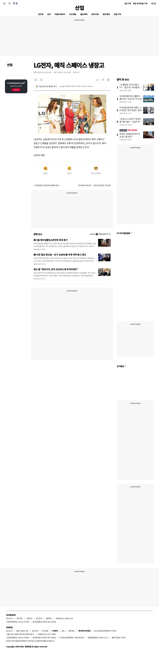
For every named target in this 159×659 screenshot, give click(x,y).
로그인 (153, 3)
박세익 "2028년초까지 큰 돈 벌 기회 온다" (129, 135)
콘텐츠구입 (24, 631)
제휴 (17, 631)
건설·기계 (117, 14)
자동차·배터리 (60, 14)
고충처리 (29, 618)
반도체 (40, 14)
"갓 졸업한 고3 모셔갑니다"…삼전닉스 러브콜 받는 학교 (130, 87)
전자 (49, 14)
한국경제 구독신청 (84, 185)
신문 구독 (127, 3)
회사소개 (9, 618)
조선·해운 (72, 14)
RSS (63, 631)
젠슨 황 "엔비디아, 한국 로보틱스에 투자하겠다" (56, 269)
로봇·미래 (95, 14)
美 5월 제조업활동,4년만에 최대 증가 (51, 240)
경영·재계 (106, 14)
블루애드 (49, 618)
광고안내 (39, 618)
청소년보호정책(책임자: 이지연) (105, 631)
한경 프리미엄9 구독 (140, 3)
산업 (79, 7)
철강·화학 (83, 14)
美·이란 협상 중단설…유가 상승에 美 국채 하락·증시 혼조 (60, 254)
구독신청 (19, 618)
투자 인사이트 (128, 130)
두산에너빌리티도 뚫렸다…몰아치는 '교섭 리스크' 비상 (130, 97)
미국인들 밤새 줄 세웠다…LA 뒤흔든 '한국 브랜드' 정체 (130, 109)
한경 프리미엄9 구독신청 (102, 185)
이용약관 (71, 631)
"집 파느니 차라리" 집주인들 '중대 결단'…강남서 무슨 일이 (130, 121)
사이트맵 (45, 631)
